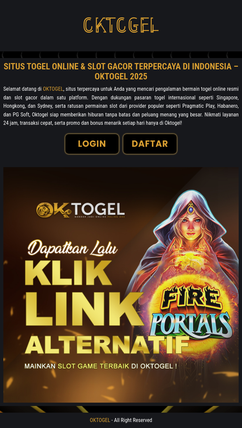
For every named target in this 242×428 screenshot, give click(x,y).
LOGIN (92, 144)
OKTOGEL (53, 89)
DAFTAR (150, 144)
